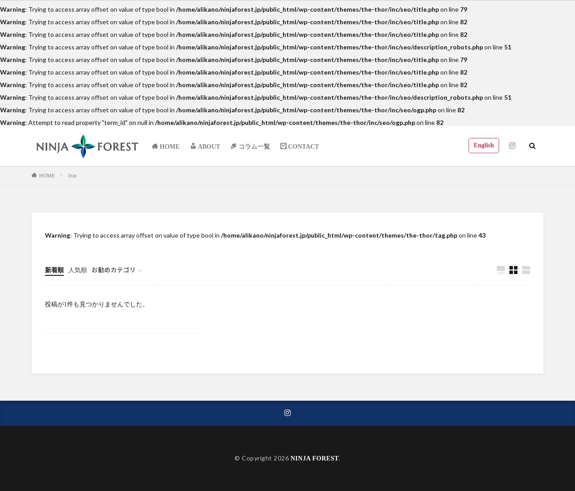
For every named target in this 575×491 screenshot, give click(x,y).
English (483, 145)
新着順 (54, 270)
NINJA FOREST (315, 458)
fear (72, 176)
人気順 (77, 270)
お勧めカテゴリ (114, 270)
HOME (47, 176)
